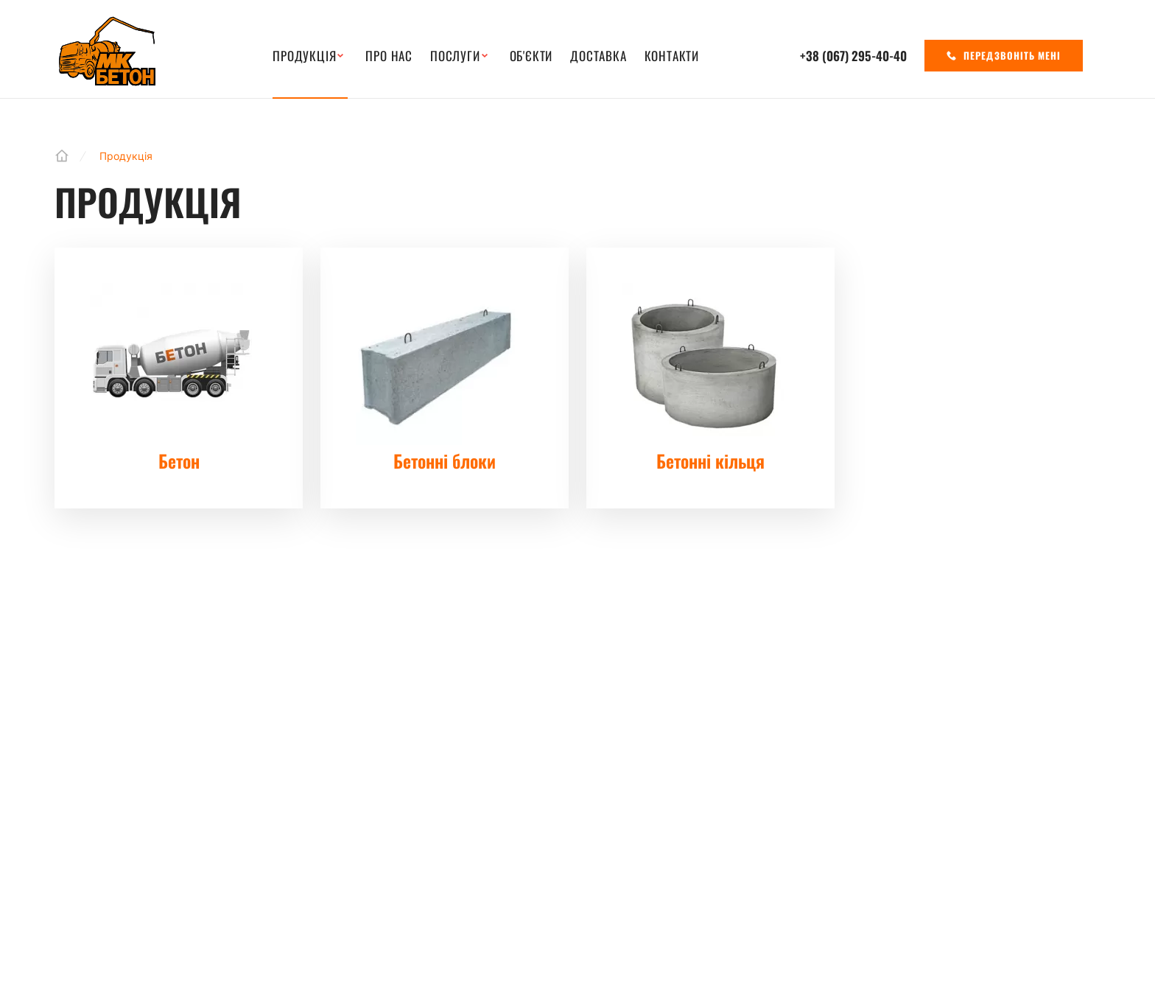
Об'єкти (531, 56)
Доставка (598, 56)
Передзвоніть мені (1004, 55)
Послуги (455, 56)
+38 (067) (853, 55)
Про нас (388, 56)
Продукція (304, 56)
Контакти (672, 56)
